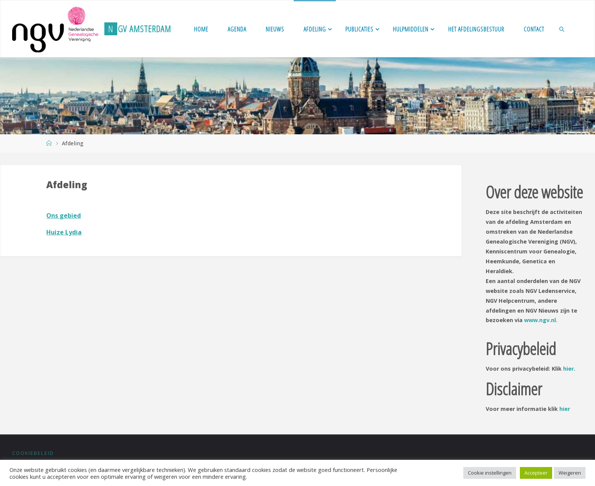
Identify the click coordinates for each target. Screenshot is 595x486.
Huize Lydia (64, 232)
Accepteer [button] (536, 472)
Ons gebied (63, 215)
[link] (562, 28)
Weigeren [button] (570, 472)
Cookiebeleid (33, 453)
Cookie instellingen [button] (490, 472)
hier (564, 408)
